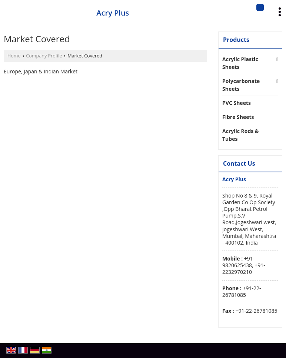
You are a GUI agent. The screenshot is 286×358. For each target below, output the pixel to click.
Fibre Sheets (238, 116)
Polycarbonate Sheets (241, 84)
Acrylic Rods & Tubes (240, 134)
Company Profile (44, 56)
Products (236, 40)
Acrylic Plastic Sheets (240, 63)
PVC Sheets (236, 102)
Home (14, 56)
